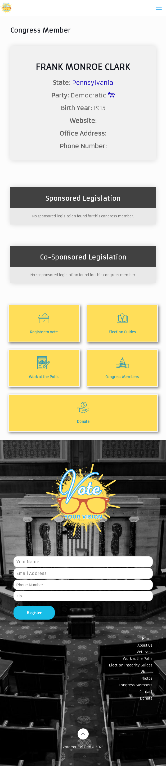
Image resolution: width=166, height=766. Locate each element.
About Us (144, 645)
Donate (146, 698)
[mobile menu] (158, 7)
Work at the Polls (137, 658)
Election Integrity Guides (130, 665)
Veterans (144, 652)
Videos (146, 672)
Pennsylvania (92, 82)
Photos (146, 678)
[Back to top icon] (83, 734)
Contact (146, 691)
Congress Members (135, 685)
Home (147, 639)
